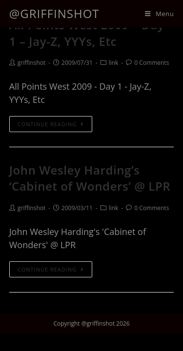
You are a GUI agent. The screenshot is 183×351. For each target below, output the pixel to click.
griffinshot (31, 62)
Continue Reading (51, 124)
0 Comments (151, 62)
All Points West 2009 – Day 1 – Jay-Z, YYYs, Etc (86, 33)
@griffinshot (54, 13)
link (114, 62)
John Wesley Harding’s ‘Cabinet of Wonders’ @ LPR (90, 178)
